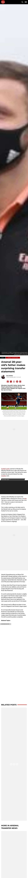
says (25, 498)
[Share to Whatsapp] (14, 382)
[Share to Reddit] (17, 382)
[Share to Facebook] (8, 382)
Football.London (5, 468)
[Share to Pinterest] (20, 382)
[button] (22, 2)
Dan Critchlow (9, 375)
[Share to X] (11, 382)
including (3, 476)
